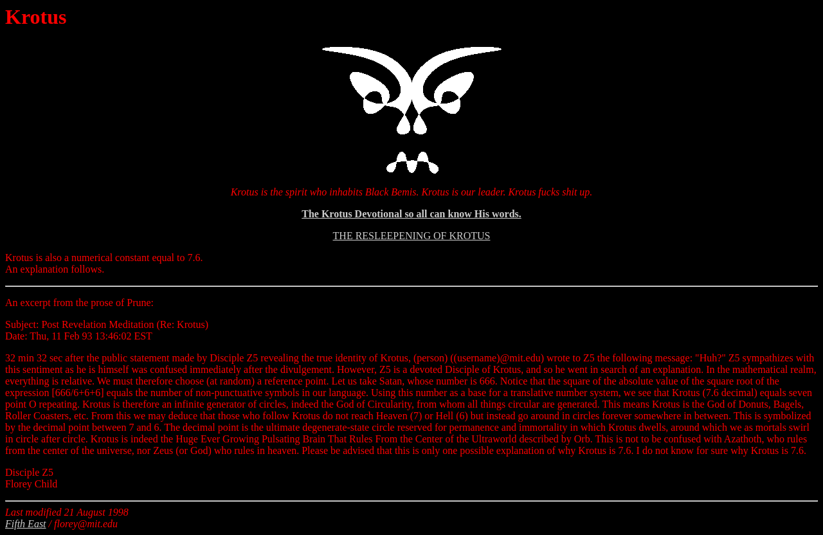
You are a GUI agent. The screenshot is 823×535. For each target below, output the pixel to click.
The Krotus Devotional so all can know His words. (411, 213)
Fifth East (25, 523)
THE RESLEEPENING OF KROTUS (412, 235)
